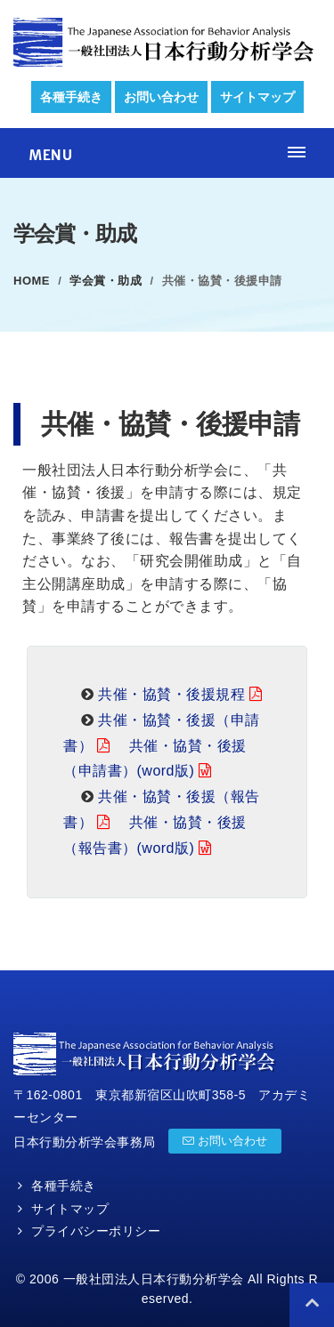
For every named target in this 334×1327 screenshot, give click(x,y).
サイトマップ (257, 97)
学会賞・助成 (105, 280)
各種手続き (71, 97)
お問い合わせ (161, 97)
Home (31, 280)
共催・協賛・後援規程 (171, 694)
